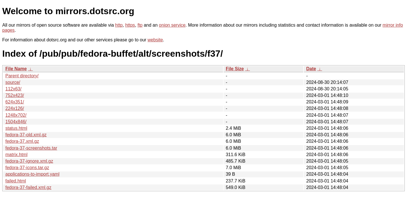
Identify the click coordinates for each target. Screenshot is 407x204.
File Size (235, 68)
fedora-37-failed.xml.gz (28, 187)
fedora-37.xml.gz (22, 141)
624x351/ (14, 101)
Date (311, 68)
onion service (172, 25)
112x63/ (13, 88)
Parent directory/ (21, 75)
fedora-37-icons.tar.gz (27, 167)
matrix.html (16, 154)
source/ (12, 82)
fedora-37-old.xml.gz (26, 134)
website (155, 39)
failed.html (15, 180)
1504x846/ (16, 121)
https (130, 25)
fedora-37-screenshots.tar (31, 148)
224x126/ (14, 108)
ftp (139, 25)
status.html (16, 128)
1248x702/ (16, 115)
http (119, 25)
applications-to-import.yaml (32, 174)
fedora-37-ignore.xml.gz (29, 161)
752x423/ (14, 95)
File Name (16, 68)
